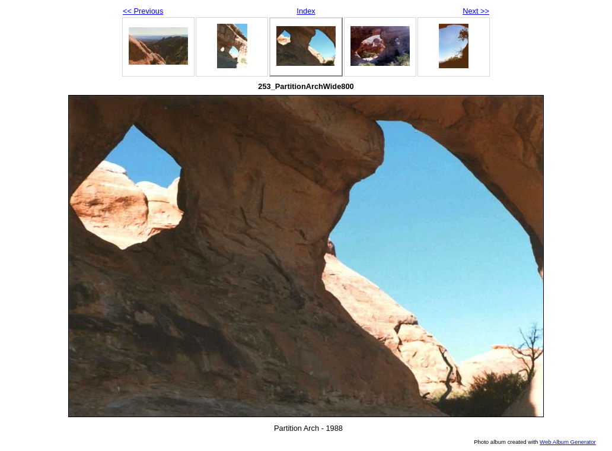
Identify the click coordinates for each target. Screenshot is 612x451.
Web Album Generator (568, 442)
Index (306, 11)
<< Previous (143, 11)
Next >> (476, 11)
